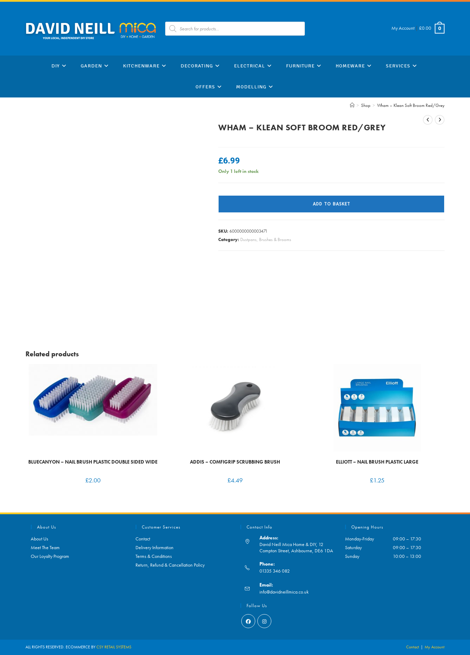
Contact (142, 539)
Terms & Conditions (153, 556)
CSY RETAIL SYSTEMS (113, 647)
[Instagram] (264, 621)
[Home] (352, 105)
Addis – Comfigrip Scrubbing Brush (235, 462)
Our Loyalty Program (50, 556)
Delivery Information (154, 547)
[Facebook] (248, 621)
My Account (402, 28)
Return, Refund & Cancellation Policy (170, 565)
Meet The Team (45, 547)
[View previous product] (428, 120)
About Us (39, 539)
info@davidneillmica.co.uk (284, 592)
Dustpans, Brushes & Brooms (265, 239)
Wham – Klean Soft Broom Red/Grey (411, 105)
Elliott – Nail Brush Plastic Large (377, 462)
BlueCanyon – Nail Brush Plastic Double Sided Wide (92, 462)
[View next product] (440, 120)
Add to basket (331, 204)
